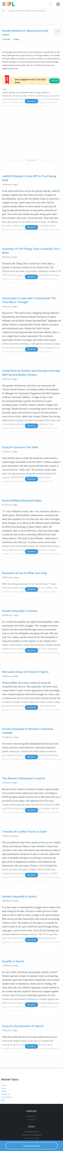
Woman (4, 1088)
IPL (3, 11)
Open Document (31, 1145)
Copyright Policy (31, 1131)
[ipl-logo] (11, 5)
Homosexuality (6, 1097)
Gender (3, 1085)
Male (3, 1100)
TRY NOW (54, 81)
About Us (31, 1116)
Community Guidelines (31, 1135)
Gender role (5, 1094)
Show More (31, 101)
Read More (31, 227)
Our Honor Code (31, 1138)
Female (3, 1091)
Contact (31, 1119)
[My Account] (59, 4)
